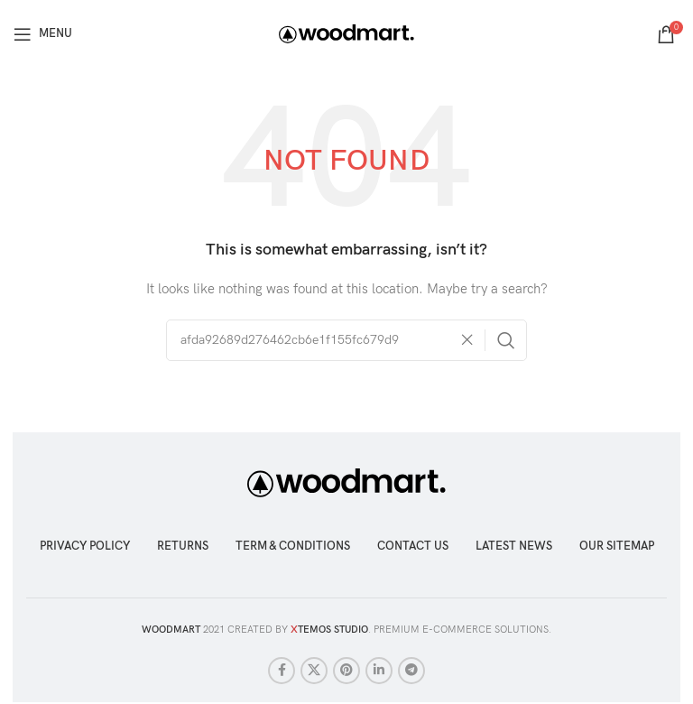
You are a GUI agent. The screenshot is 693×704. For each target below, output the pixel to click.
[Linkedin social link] (379, 670)
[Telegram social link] (411, 670)
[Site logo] (346, 33)
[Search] (346, 340)
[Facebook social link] (281, 670)
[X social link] (314, 670)
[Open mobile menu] (43, 34)
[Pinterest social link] (346, 670)
